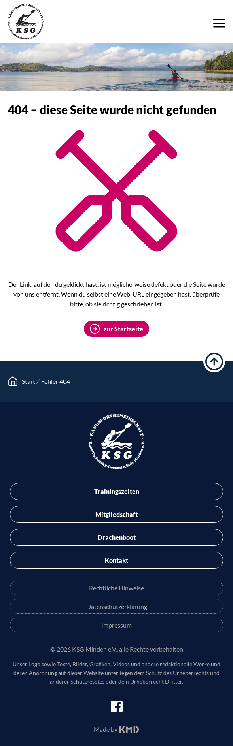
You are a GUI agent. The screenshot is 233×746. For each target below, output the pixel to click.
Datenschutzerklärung (116, 606)
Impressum (116, 625)
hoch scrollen (214, 361)
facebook (117, 706)
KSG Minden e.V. (26, 21)
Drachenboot (117, 537)
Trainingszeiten (116, 491)
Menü (219, 23)
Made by (105, 729)
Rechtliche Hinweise (116, 588)
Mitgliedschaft (116, 514)
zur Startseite (123, 329)
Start (28, 381)
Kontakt (116, 560)
